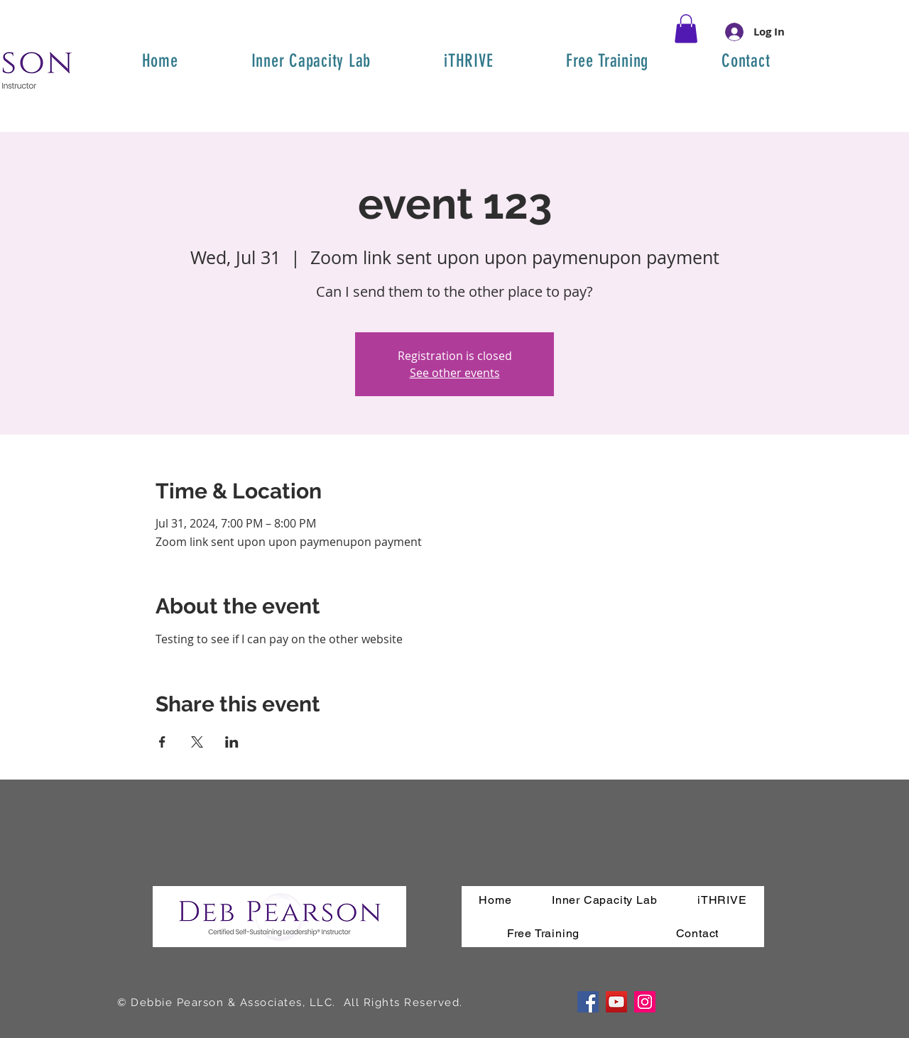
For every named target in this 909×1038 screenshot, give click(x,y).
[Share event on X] (197, 742)
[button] (686, 28)
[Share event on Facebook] (162, 742)
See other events (455, 373)
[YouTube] (616, 1001)
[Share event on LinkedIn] (232, 742)
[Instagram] (644, 1001)
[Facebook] (588, 1001)
